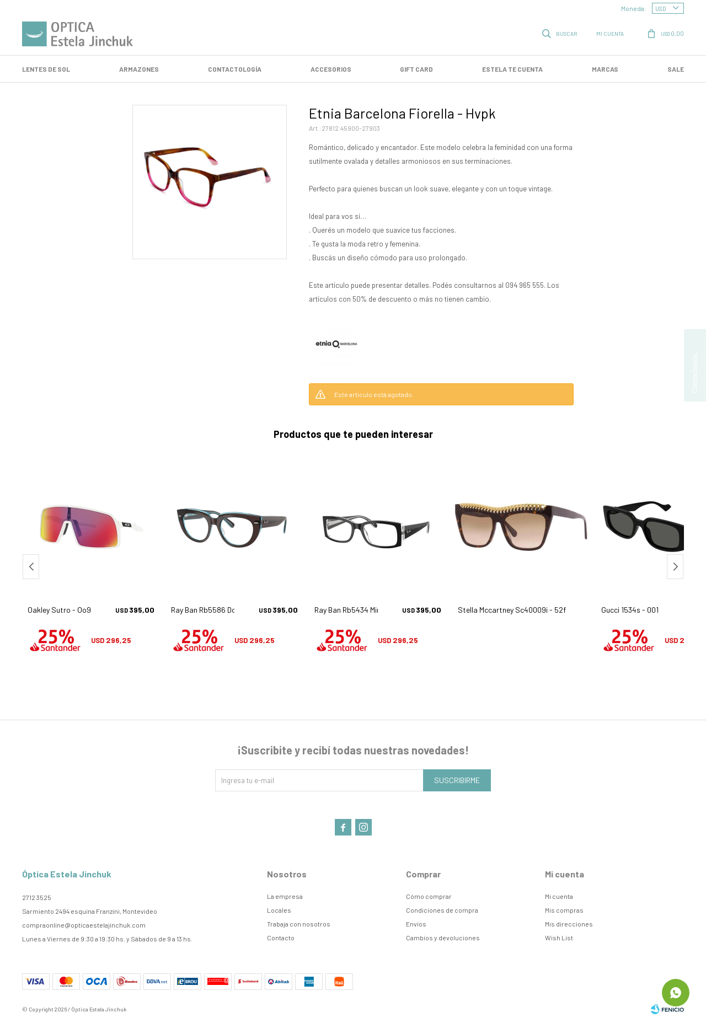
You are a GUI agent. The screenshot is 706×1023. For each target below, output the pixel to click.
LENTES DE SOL (46, 69)
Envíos (416, 924)
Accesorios (331, 69)
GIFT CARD (416, 69)
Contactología (234, 69)
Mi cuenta (559, 896)
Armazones (139, 69)
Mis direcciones (569, 924)
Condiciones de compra (442, 910)
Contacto (281, 937)
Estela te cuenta (512, 69)
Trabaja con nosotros (298, 924)
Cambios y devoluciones (443, 937)
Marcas (605, 69)
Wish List (559, 937)
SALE (675, 69)
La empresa (285, 896)
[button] (675, 566)
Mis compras (564, 910)
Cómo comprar (429, 896)
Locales (279, 910)
